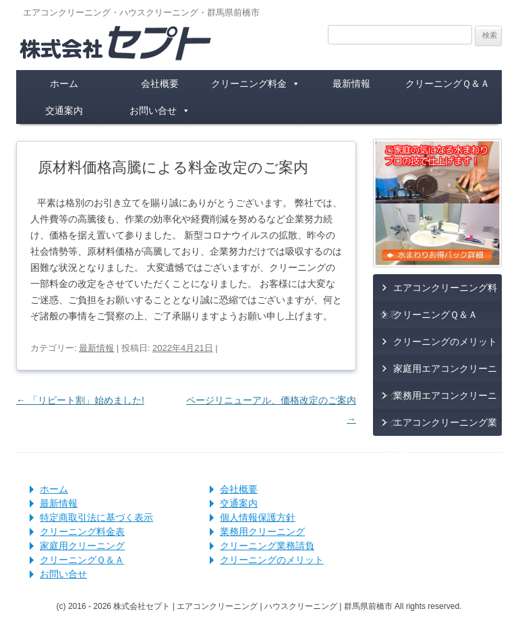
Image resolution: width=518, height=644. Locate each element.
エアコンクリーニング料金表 (438, 291)
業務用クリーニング (262, 531)
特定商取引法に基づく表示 (96, 517)
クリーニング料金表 (82, 531)
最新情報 (351, 83)
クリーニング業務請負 (267, 545)
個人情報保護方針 (257, 517)
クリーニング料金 (255, 83)
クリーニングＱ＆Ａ (447, 83)
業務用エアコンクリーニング (438, 399)
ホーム (64, 83)
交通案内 (64, 110)
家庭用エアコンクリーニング (438, 372)
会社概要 (160, 83)
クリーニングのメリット (445, 341)
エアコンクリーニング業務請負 (438, 426)
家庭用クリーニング (82, 545)
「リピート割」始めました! (80, 400)
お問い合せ (160, 110)
